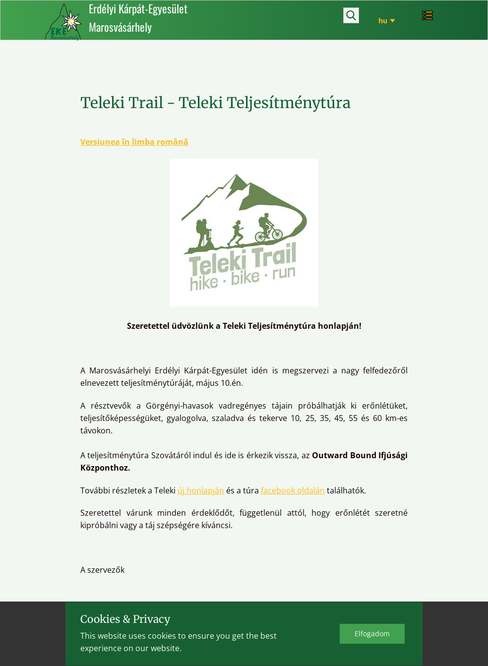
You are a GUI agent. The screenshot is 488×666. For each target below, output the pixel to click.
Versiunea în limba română (134, 141)
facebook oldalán (293, 490)
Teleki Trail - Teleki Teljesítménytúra (215, 102)
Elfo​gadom (372, 633)
